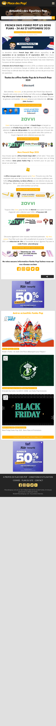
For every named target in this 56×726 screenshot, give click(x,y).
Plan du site (27, 480)
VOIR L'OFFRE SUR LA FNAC (28, 190)
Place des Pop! (14, 3)
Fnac (33, 176)
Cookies (16, 480)
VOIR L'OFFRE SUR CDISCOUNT (28, 105)
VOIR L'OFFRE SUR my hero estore (28, 248)
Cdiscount (17, 92)
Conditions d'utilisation (41, 477)
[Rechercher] (53, 17)
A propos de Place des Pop (15, 477)
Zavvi (7, 125)
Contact (39, 480)
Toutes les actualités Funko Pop (28, 437)
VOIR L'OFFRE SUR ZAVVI (28, 139)
